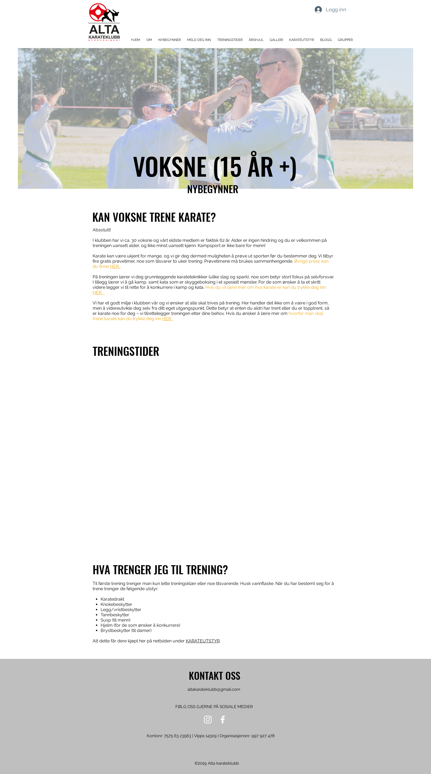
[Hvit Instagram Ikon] (208, 719)
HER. (115, 266)
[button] (150, 40)
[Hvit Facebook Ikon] (222, 719)
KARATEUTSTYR (203, 640)
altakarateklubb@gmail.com (213, 689)
